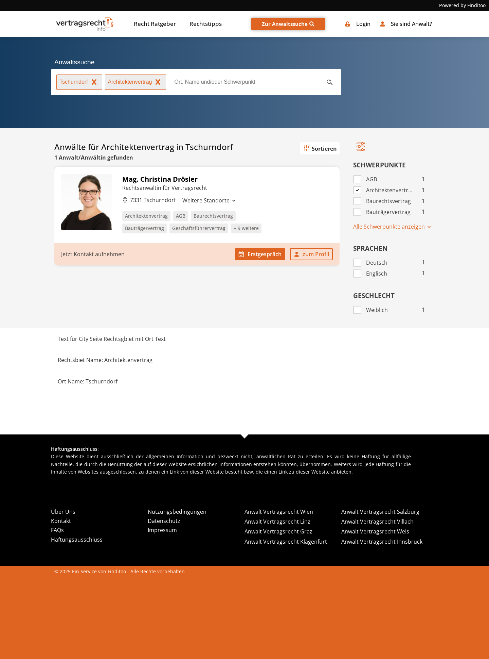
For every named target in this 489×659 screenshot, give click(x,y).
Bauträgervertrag (388, 212)
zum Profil (311, 254)
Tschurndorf (79, 83)
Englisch (376, 273)
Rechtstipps (205, 24)
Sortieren (319, 148)
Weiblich (377, 310)
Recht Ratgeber (155, 24)
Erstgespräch (260, 254)
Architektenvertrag (135, 83)
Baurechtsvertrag (388, 201)
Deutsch (376, 263)
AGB (371, 179)
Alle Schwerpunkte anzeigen (392, 226)
